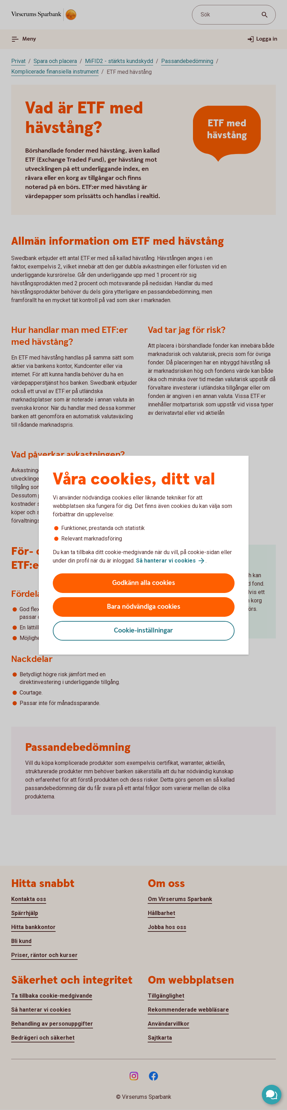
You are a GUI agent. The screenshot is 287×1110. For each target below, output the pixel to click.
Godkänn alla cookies (143, 583)
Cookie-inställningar (143, 630)
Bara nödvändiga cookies (143, 606)
